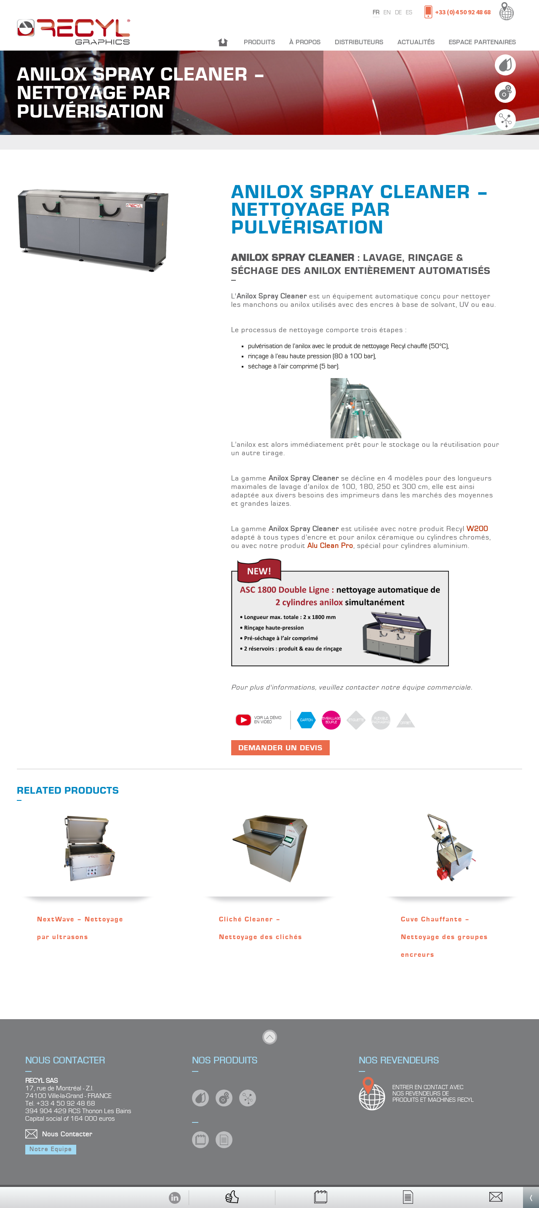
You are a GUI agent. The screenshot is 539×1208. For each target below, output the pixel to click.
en (387, 13)
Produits (259, 42)
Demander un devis (280, 748)
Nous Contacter (67, 1134)
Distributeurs (359, 42)
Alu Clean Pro (330, 545)
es (409, 13)
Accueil (223, 42)
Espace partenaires (482, 42)
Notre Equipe (50, 1149)
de (398, 13)
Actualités (416, 42)
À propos (304, 42)
